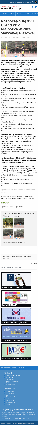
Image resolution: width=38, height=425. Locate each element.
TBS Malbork (10, 393)
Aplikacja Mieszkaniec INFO (13, 287)
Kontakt (21, 368)
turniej (8, 256)
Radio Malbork (10, 383)
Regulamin (5, 202)
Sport (19, 14)
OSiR (7, 395)
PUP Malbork (10, 379)
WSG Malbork (10, 377)
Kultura (11, 14)
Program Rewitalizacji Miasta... (15, 323)
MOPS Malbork (10, 402)
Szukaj (28, 2)
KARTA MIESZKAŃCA (9, 305)
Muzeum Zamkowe (12, 381)
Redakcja (13, 2)
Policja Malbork (10, 385)
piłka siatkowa (17, 256)
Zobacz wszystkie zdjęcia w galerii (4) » (14, 242)
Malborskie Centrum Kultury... (15, 358)
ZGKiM (8, 404)
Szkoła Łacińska (11, 397)
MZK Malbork (10, 400)
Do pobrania (21, 2)
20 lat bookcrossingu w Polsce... (16, 340)
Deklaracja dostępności (13, 375)
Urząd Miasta (10, 391)
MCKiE (8, 399)
